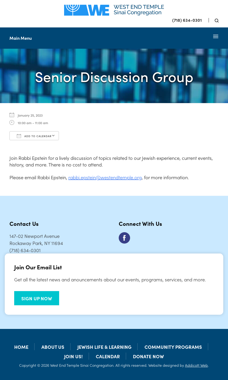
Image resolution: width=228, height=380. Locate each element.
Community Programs (173, 346)
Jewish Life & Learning (104, 346)
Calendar (108, 356)
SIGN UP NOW (36, 298)
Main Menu (20, 38)
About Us (52, 346)
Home (21, 346)
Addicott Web (196, 365)
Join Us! (73, 356)
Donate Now (148, 356)
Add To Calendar (34, 136)
